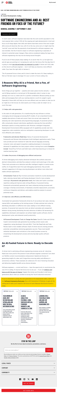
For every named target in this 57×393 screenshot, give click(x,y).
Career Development (9, 16)
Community (28, 372)
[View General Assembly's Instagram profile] (24, 379)
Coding (19, 16)
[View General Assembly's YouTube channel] (33, 379)
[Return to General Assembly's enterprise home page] (9, 2)
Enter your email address (12, 350)
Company (28, 368)
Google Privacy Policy (44, 356)
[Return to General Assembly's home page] (28, 336)
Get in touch (28, 383)
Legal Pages (28, 363)
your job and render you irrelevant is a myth (25, 64)
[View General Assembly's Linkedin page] (37, 379)
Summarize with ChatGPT (9, 34)
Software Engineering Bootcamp (14, 281)
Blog (2, 10)
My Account (52, 2)
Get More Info (28, 391)
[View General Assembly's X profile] (28, 379)
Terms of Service (13, 356)
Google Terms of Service (10, 357)
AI (1, 16)
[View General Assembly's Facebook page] (20, 379)
